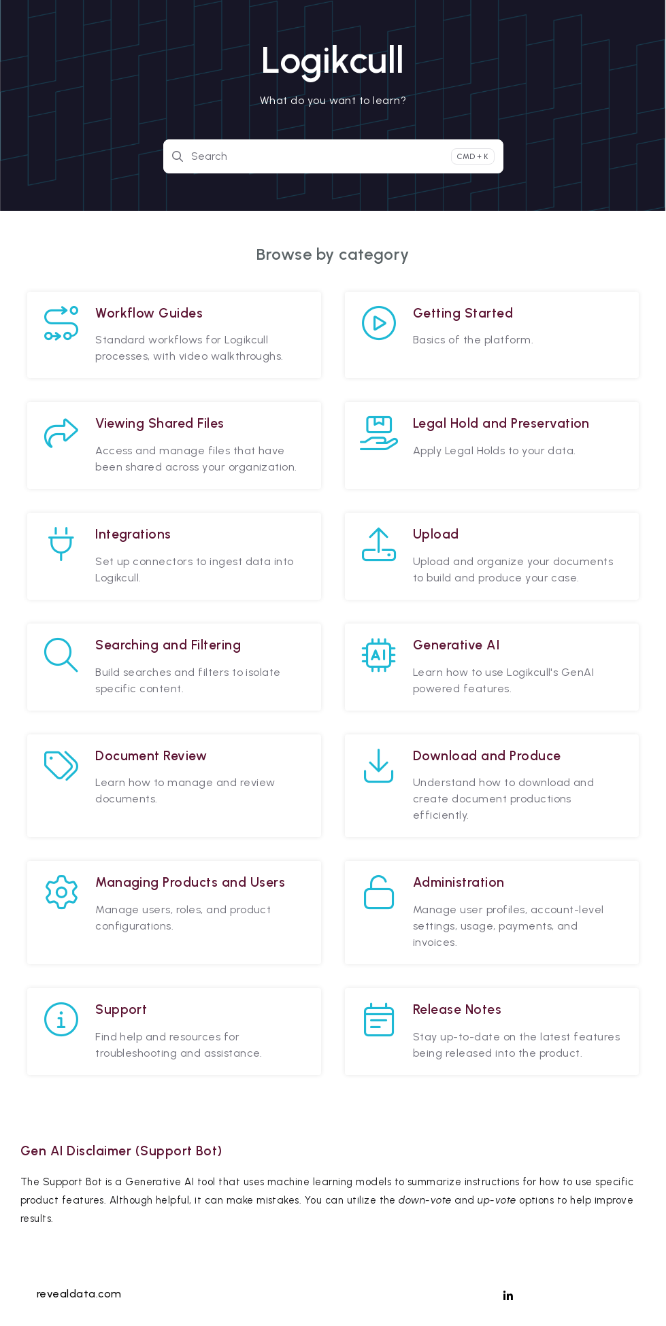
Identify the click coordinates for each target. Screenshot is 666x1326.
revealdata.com (79, 1293)
